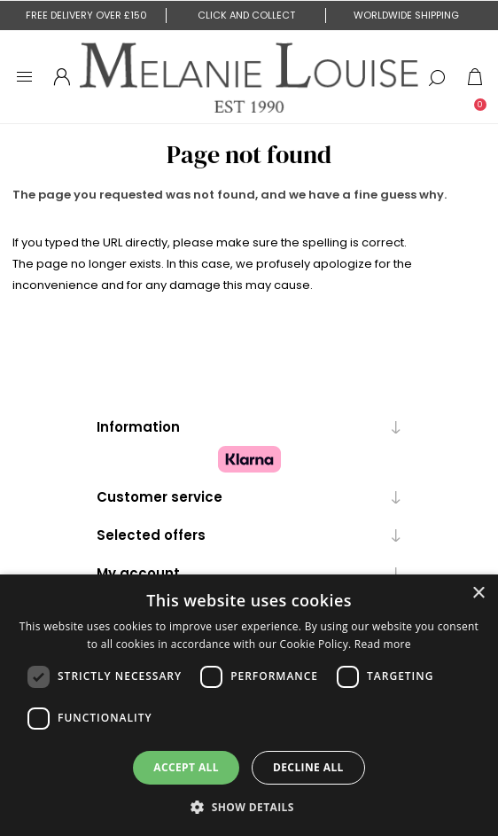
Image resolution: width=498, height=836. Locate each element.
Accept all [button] (186, 767)
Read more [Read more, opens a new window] (382, 644)
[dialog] (249, 705)
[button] (249, 806)
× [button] (478, 593)
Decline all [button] (308, 767)
